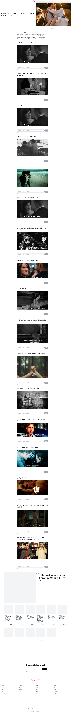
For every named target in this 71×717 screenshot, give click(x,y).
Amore (3, 697)
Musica (55, 685)
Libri (2, 691)
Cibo (20, 693)
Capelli (37, 691)
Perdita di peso (56, 691)
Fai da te (37, 689)
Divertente (21, 689)
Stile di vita (45, 669)
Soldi (54, 687)
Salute (37, 693)
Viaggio (20, 697)
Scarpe (20, 691)
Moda (37, 687)
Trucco (55, 695)
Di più (46, 67)
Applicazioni (21, 685)
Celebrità (20, 695)
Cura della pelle (4, 693)
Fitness (3, 687)
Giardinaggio (56, 693)
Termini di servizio (27, 671)
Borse (3, 695)
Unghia (55, 689)
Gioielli (3, 689)
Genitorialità (38, 695)
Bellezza (22, 29)
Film (20, 687)
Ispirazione (38, 685)
